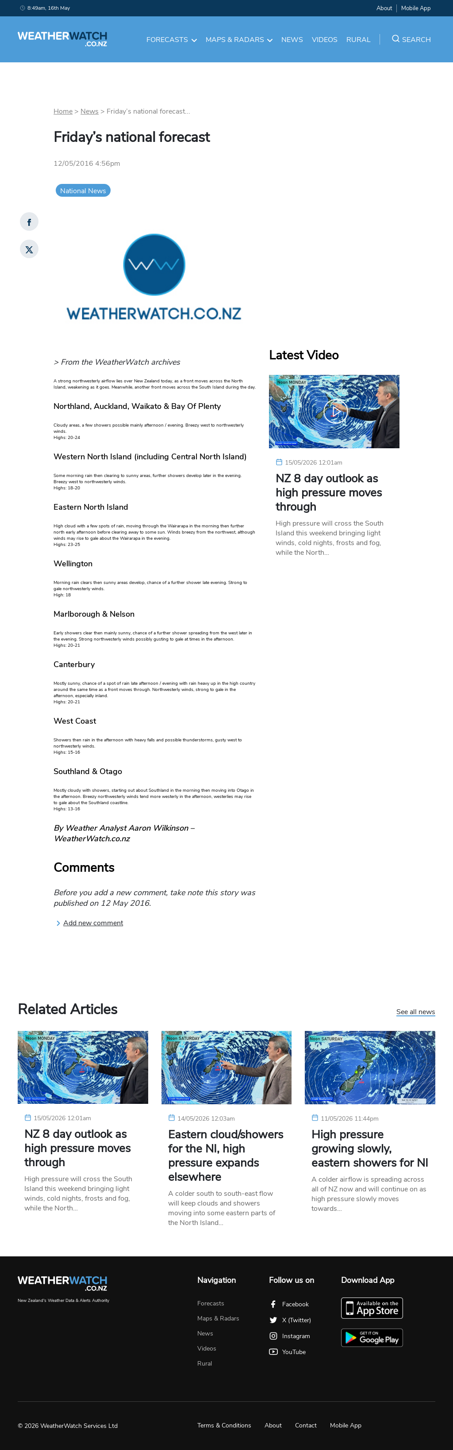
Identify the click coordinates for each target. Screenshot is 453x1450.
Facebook (289, 1304)
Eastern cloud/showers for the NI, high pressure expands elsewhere (225, 1156)
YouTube (287, 1352)
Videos (325, 40)
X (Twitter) (290, 1320)
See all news (415, 1012)
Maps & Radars (239, 40)
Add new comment (89, 923)
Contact (306, 1425)
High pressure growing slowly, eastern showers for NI (369, 1149)
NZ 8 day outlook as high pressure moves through (329, 493)
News (292, 40)
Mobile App (416, 8)
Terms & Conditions (224, 1425)
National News (83, 191)
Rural (358, 40)
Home (63, 111)
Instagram (289, 1336)
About (384, 8)
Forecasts (171, 40)
